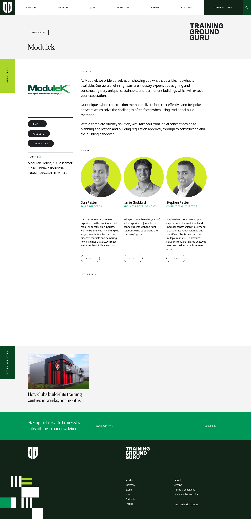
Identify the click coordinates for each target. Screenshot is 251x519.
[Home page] (7, 7)
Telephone (40, 143)
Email (37, 124)
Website (38, 133)
